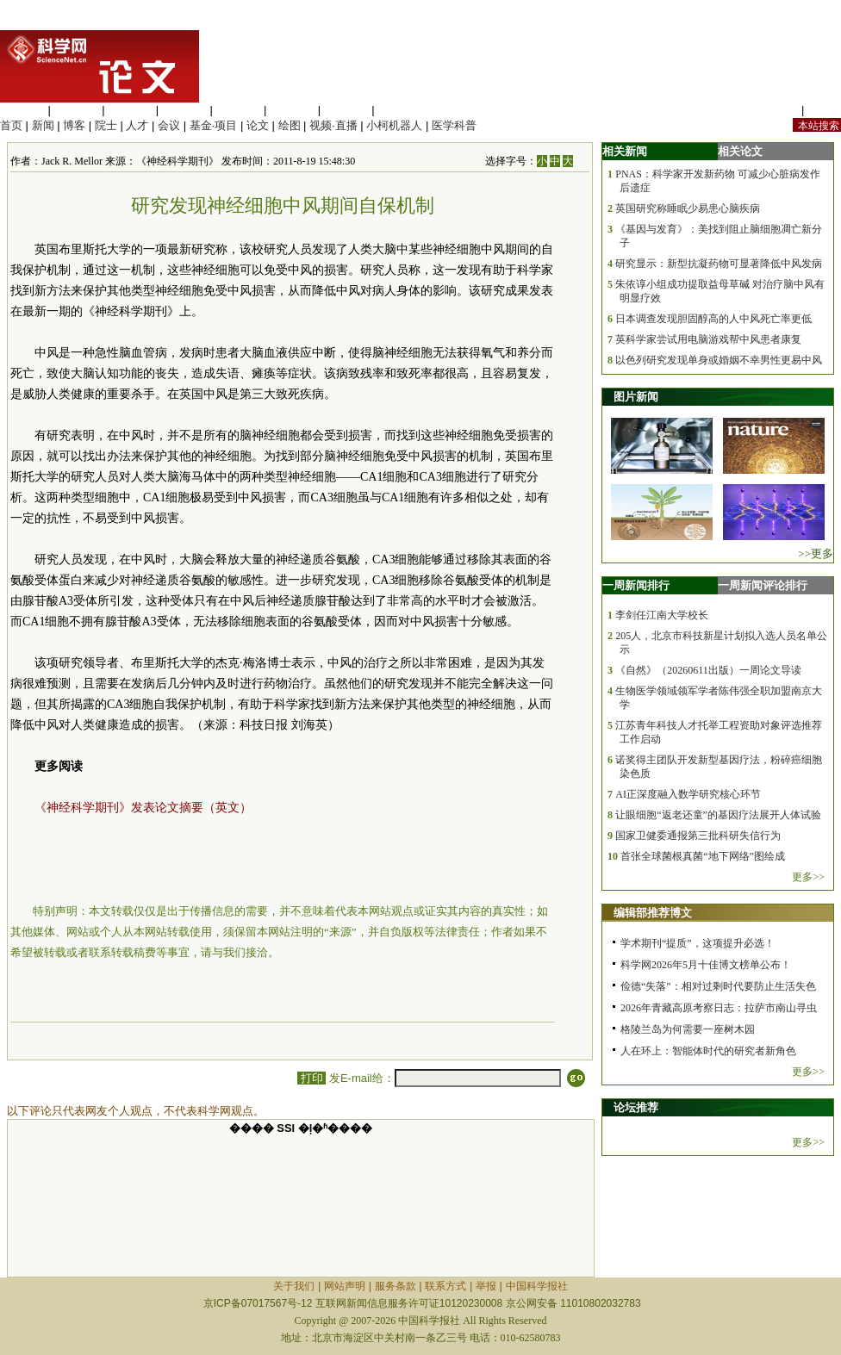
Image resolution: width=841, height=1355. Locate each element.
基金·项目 (214, 125)
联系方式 (445, 1286)
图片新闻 (636, 396)
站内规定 (775, 109)
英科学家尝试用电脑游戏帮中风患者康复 (708, 339)
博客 (74, 125)
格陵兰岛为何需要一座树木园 (687, 1029)
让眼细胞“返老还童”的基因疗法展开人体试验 (718, 815)
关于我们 (294, 1286)
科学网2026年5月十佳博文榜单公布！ (705, 965)
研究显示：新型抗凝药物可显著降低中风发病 (718, 264)
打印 (311, 1078)
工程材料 (184, 109)
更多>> (808, 877)
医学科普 (454, 125)
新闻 (43, 125)
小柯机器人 (394, 125)
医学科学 (76, 109)
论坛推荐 (636, 1107)
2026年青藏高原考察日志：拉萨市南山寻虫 (718, 1008)
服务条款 (395, 1286)
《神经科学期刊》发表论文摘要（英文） (143, 807)
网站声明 (344, 1286)
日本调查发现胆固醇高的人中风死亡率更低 (713, 319)
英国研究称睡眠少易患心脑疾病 (687, 208)
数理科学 (346, 109)
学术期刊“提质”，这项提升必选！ (697, 943)
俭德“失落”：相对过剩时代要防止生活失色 (718, 986)
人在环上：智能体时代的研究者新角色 (708, 1051)
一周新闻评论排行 (762, 585)
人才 (137, 125)
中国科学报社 (537, 1286)
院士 (106, 125)
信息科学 (237, 109)
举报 (486, 1286)
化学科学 (130, 109)
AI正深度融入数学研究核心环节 (688, 794)
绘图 (289, 125)
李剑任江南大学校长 (661, 615)
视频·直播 (333, 125)
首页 (11, 125)
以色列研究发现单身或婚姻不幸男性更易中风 (718, 360)
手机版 (824, 109)
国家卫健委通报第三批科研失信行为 (698, 836)
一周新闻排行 (636, 585)
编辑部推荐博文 (653, 912)
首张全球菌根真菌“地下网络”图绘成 (702, 856)
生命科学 (22, 109)
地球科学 (292, 109)
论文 (257, 125)
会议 (169, 125)
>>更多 (815, 553)
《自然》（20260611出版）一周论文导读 (708, 670)
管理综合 (399, 109)
